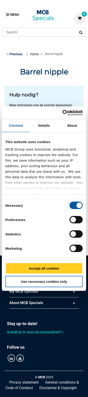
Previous (15, 54)
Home (34, 54)
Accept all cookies (44, 268)
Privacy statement (24, 382)
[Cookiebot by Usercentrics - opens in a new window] (63, 113)
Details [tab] (44, 125)
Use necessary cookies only (44, 281)
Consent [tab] (16, 125)
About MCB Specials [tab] (26, 303)
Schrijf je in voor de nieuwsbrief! (34, 332)
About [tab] (72, 125)
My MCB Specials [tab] (23, 291)
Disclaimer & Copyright (58, 388)
